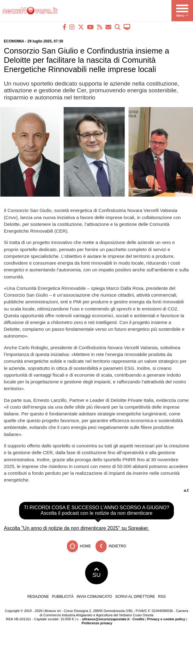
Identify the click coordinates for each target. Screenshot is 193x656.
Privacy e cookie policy (166, 619)
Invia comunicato (94, 596)
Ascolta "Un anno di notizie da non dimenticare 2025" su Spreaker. (76, 528)
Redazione (38, 596)
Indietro (111, 546)
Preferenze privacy (97, 623)
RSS (162, 596)
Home (79, 546)
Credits (139, 619)
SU (96, 573)
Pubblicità (63, 596)
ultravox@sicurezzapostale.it (105, 619)
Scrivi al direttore (135, 596)
